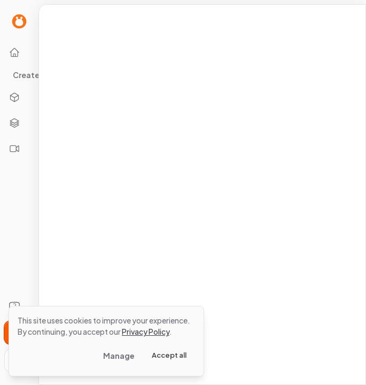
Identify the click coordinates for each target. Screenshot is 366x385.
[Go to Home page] (19, 21)
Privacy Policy (145, 331)
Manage (119, 355)
